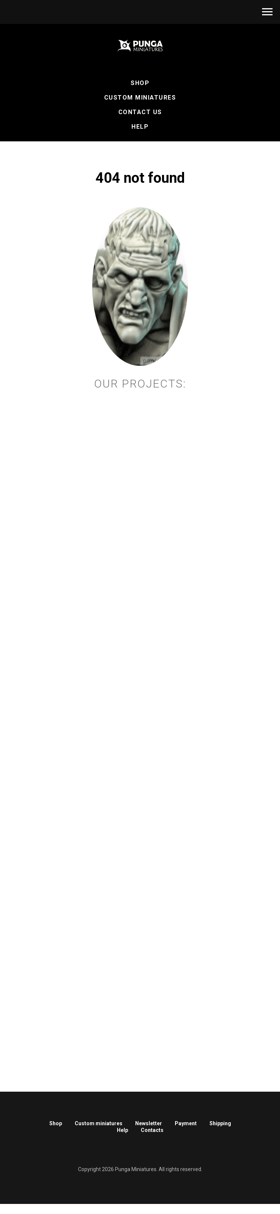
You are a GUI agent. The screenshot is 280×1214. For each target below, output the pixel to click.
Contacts (152, 1130)
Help (140, 126)
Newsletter (148, 1123)
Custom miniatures (98, 1123)
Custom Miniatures (140, 97)
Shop (140, 83)
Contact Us (140, 112)
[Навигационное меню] (267, 12)
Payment (186, 1123)
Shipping (220, 1123)
